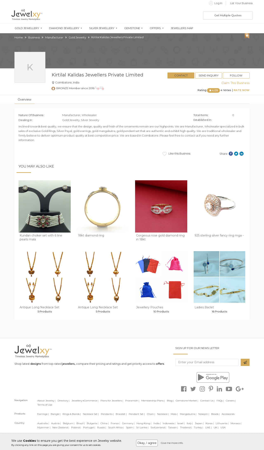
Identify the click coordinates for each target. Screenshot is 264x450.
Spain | (130, 427)
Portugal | (89, 427)
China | (104, 423)
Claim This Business (236, 83)
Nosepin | (203, 414)
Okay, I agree (147, 443)
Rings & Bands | (71, 414)
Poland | (76, 427)
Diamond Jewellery (64, 28)
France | (115, 423)
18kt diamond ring (91, 235)
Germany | (128, 423)
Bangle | (55, 414)
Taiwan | (173, 427)
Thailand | (186, 427)
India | (157, 423)
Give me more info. (172, 442)
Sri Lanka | (142, 427)
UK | (216, 427)
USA (222, 427)
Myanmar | (43, 427)
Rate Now (242, 90)
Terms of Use (44, 404)
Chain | (151, 414)
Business (34, 37)
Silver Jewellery (101, 28)
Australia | (43, 423)
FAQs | (220, 400)
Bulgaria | (92, 423)
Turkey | (198, 427)
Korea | (210, 423)
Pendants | (107, 414)
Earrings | (43, 414)
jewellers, (68, 363)
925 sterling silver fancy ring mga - (219, 235)
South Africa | (116, 427)
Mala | (174, 414)
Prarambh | (132, 400)
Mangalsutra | (188, 414)
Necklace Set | (91, 414)
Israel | (181, 423)
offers (160, 363)
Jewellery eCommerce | (85, 400)
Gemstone (132, 28)
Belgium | (68, 423)
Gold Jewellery (27, 28)
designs (35, 363)
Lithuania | (222, 423)
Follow (236, 75)
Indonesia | (169, 423)
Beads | (215, 414)
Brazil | (81, 423)
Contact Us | (207, 400)
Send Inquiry (209, 75)
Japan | (199, 423)
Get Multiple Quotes (227, 15)
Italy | (190, 423)
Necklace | (163, 414)
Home (18, 37)
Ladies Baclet (204, 307)
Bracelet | (121, 414)
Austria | (56, 423)
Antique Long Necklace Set (39, 307)
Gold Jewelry (77, 37)
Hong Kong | (144, 423)
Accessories (228, 414)
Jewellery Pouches (149, 307)
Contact (181, 75)
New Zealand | (60, 427)
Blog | (170, 400)
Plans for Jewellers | (111, 400)
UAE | (208, 427)
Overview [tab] (24, 99)
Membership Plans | (153, 400)
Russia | (101, 427)
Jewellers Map (182, 28)
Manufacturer (54, 37)
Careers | (231, 400)
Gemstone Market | (187, 400)
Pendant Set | (137, 414)
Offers (155, 28)
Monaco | (236, 423)
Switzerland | (158, 427)
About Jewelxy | (46, 400)
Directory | (64, 400)
